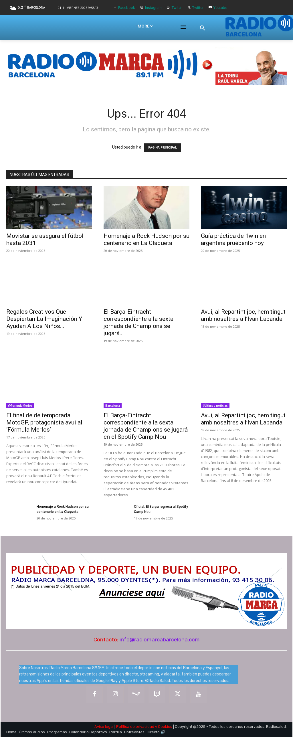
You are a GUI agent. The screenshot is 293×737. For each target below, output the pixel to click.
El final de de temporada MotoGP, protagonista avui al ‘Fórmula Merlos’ (44, 422)
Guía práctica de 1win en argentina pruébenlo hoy (233, 239)
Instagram (153, 7)
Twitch (177, 7)
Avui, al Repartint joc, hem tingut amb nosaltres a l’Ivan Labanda (243, 315)
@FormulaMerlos (20, 406)
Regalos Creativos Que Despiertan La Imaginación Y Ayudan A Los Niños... (44, 318)
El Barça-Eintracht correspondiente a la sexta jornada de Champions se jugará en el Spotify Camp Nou (146, 426)
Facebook (126, 7)
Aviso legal (104, 726)
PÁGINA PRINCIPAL (162, 147)
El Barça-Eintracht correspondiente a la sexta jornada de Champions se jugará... (138, 322)
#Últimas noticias (215, 406)
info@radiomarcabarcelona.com (160, 639)
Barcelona (112, 406)
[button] (202, 28)
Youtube (220, 7)
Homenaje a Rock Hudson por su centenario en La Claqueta (146, 239)
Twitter (197, 7)
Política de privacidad (135, 726)
